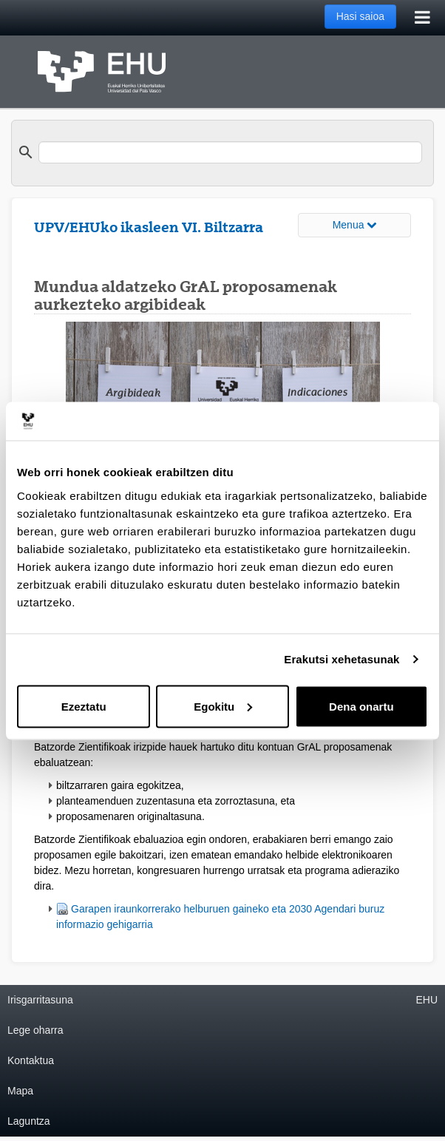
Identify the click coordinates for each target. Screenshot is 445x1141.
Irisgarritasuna (40, 1000)
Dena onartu (361, 706)
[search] (230, 152)
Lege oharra (35, 1030)
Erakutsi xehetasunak (341, 659)
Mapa (20, 1091)
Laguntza (28, 1121)
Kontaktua (30, 1060)
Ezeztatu (83, 706)
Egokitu (223, 706)
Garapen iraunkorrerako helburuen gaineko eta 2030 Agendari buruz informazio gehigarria (220, 916)
